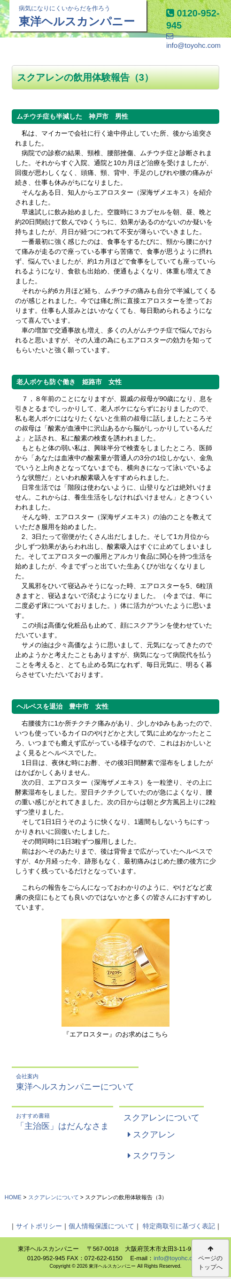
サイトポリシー (39, 1226)
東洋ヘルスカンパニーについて (75, 1081)
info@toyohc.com (177, 1258)
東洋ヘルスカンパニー (78, 16)
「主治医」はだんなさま (62, 1121)
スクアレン (151, 1134)
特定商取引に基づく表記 (179, 1226)
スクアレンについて (161, 1117)
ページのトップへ (210, 1258)
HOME (13, 1197)
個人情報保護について (101, 1226)
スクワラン (151, 1155)
